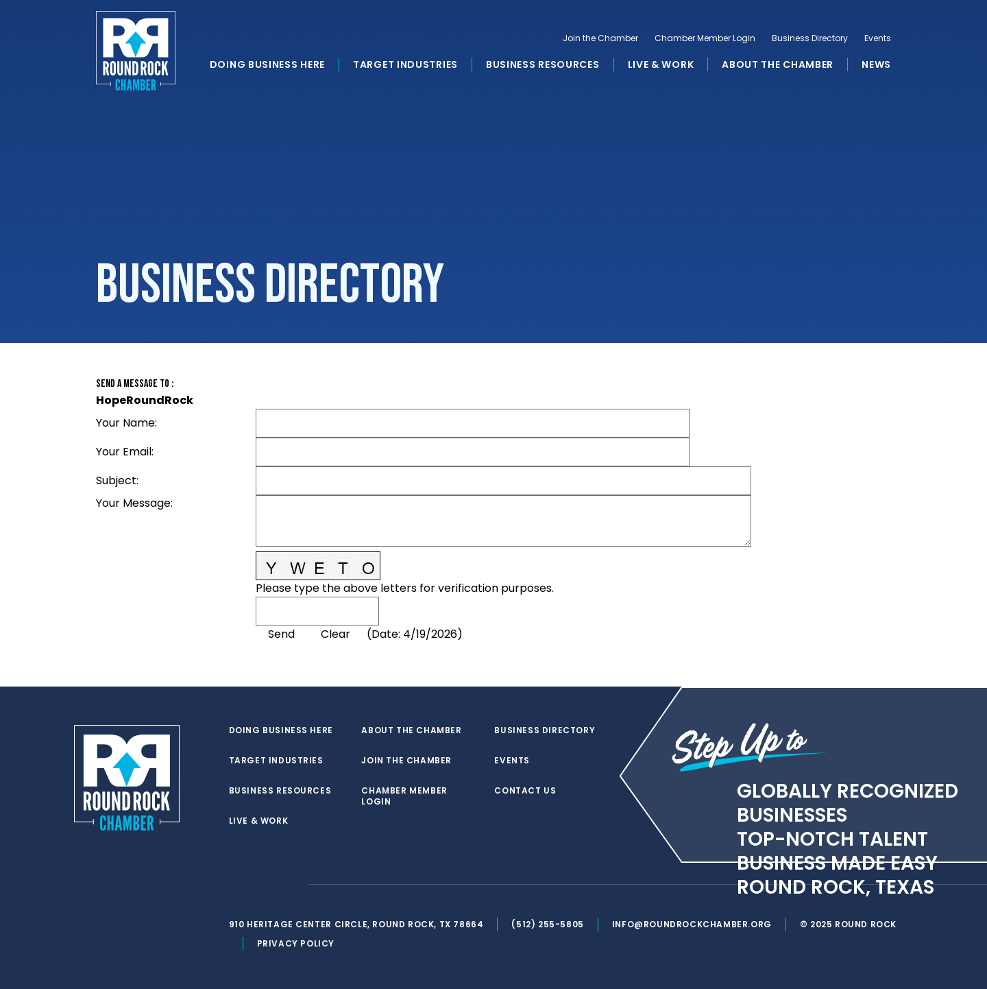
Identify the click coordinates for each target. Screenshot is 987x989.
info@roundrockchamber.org (692, 924)
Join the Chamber (600, 38)
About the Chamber (777, 64)
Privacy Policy (295, 943)
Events (877, 38)
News (876, 64)
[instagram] (290, 885)
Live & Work (661, 64)
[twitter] (236, 885)
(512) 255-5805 (547, 924)
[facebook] (263, 885)
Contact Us (525, 790)
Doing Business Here (267, 64)
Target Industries (405, 64)
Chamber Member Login (705, 38)
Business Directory (810, 38)
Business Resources (543, 64)
